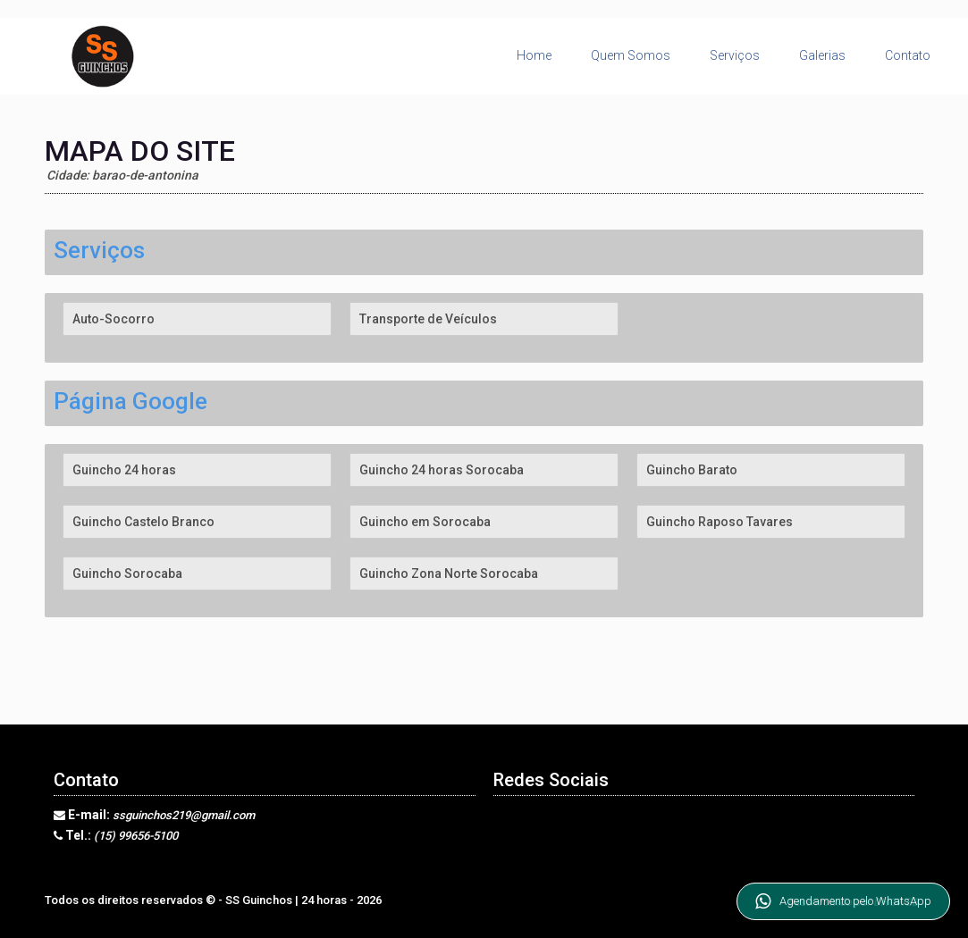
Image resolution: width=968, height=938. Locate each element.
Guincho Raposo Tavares (719, 522)
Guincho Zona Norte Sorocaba (448, 573)
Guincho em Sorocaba (425, 522)
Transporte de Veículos (428, 319)
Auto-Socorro (113, 319)
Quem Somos (630, 55)
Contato (907, 55)
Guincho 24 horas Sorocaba (441, 470)
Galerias (822, 55)
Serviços (735, 55)
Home (534, 55)
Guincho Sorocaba (127, 573)
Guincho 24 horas (124, 470)
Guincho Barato (691, 470)
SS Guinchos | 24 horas (287, 900)
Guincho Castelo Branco (143, 522)
